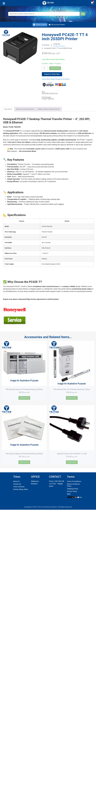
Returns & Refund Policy (73, 485)
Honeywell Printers (59, 46)
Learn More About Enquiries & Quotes (56, 79)
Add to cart (55, 68)
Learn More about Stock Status (53, 59)
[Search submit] (83, 14)
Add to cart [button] (24, 398)
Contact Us (17, 484)
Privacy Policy (72, 491)
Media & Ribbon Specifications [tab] (49, 109)
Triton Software (18, 487)
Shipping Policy (72, 489)
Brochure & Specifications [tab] (25, 109)
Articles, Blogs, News (20, 489)
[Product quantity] (45, 68)
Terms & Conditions (74, 481)
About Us (16, 481)
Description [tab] (8, 109)
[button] (4, 4)
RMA (68, 494)
